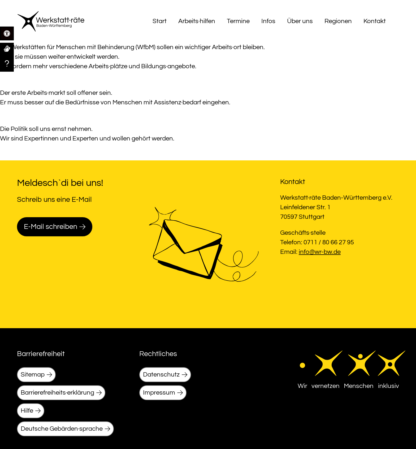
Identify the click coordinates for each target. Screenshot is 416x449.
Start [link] (160, 21)
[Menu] (394, 21)
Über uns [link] (300, 21)
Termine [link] (238, 21)
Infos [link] (268, 21)
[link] (7, 48)
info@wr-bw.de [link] (320, 252)
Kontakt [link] (374, 21)
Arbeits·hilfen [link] (196, 21)
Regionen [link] (338, 21)
